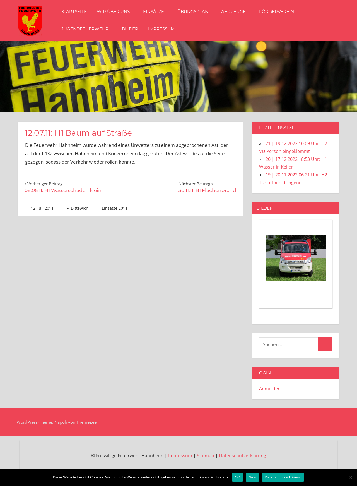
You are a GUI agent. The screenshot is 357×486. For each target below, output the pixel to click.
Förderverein (276, 11)
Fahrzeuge (234, 11)
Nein (252, 477)
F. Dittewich (77, 208)
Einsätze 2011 (114, 208)
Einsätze (156, 11)
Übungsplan (192, 11)
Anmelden (270, 389)
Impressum (161, 29)
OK (237, 477)
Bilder (130, 29)
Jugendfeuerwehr (87, 29)
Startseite (74, 11)
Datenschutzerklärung (242, 456)
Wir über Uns (116, 11)
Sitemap (205, 456)
